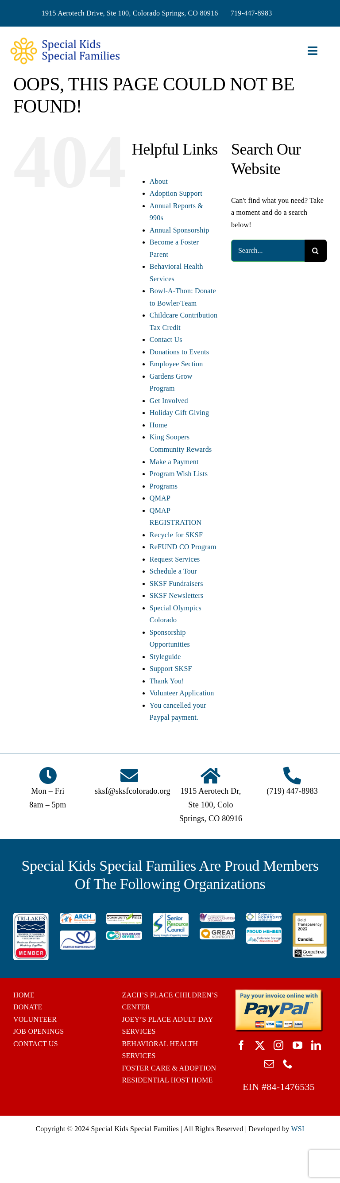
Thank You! (167, 681)
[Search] (316, 251)
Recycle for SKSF (176, 535)
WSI (297, 1129)
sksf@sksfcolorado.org (132, 791)
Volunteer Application (182, 693)
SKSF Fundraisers (176, 583)
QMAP (160, 498)
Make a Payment (174, 461)
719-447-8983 (251, 13)
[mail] (269, 1064)
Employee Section (176, 364)
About (159, 181)
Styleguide (165, 656)
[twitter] (260, 1045)
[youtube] (297, 1045)
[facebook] (241, 1045)
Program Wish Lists (179, 473)
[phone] (288, 1064)
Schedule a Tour (173, 571)
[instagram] (278, 1045)
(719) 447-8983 (292, 791)
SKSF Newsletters (177, 595)
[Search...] (268, 251)
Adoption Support (176, 193)
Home (158, 425)
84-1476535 (291, 1086)
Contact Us (166, 339)
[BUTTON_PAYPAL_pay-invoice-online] (278, 992)
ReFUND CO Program (183, 547)
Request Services (175, 559)
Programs (164, 486)
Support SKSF (171, 668)
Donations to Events (179, 352)
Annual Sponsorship (179, 230)
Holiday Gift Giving (179, 412)
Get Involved (169, 400)
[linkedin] (316, 1045)
